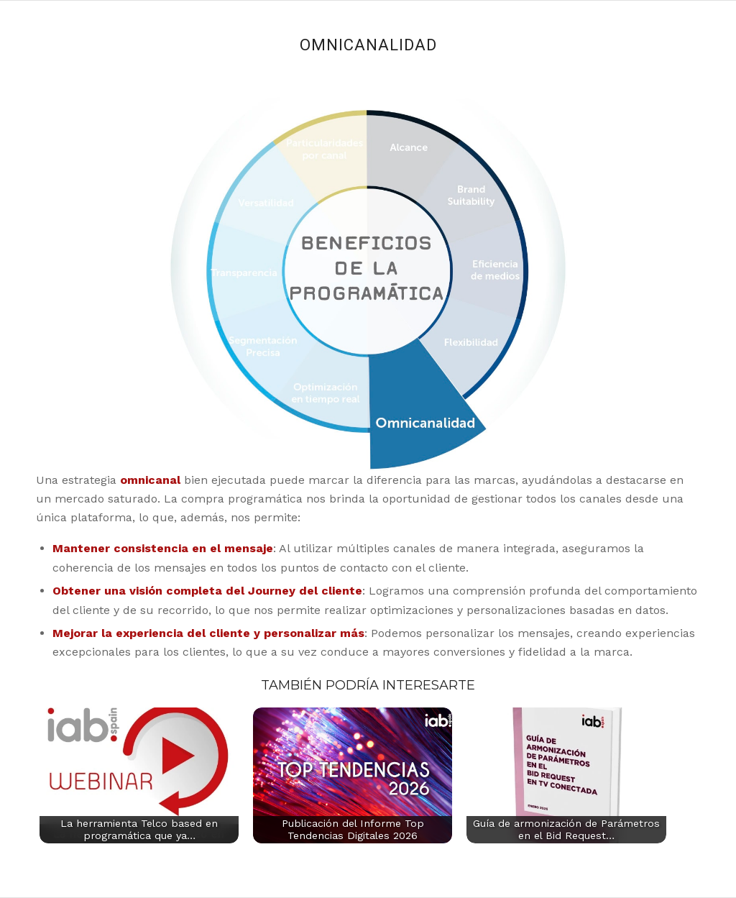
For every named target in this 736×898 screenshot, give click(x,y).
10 (325, 132)
